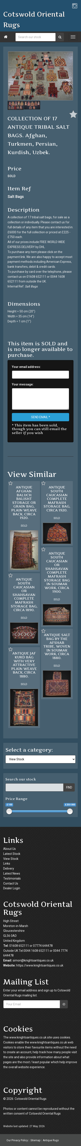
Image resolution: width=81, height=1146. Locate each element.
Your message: (22, 384)
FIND (69, 787)
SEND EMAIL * (40, 417)
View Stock (10, 858)
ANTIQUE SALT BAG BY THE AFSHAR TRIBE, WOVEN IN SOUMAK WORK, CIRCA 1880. (56, 646)
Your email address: (26, 367)
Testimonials (12, 878)
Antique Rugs (51, 1140)
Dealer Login (11, 888)
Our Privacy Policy (17, 1140)
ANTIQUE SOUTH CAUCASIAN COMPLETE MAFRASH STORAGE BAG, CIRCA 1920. (57, 498)
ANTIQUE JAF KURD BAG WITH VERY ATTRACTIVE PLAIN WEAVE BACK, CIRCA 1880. (24, 664)
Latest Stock (11, 853)
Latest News (11, 873)
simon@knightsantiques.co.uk (33, 960)
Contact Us (10, 883)
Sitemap (35, 1140)
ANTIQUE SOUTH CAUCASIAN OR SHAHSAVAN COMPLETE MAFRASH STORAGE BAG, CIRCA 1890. (24, 594)
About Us (9, 849)
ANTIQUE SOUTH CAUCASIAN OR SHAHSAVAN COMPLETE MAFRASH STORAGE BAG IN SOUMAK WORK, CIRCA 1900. (57, 572)
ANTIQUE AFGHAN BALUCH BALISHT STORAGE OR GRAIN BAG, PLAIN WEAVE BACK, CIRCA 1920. (24, 502)
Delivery (8, 868)
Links (6, 863)
